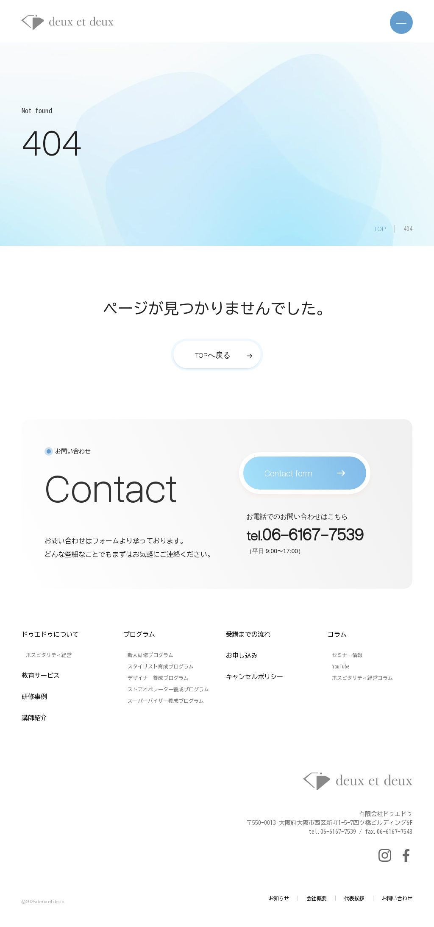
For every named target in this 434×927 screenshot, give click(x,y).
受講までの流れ (248, 634)
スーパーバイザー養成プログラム (166, 700)
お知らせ (279, 898)
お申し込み (242, 655)
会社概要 (316, 898)
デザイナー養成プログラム (158, 677)
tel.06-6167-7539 (332, 832)
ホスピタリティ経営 (49, 654)
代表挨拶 (354, 898)
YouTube (341, 666)
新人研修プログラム (150, 654)
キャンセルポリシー (254, 677)
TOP (380, 228)
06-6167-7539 (313, 537)
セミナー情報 (347, 654)
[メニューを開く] (401, 22)
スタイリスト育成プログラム (161, 666)
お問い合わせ (397, 898)
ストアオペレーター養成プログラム (168, 689)
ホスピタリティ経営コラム (362, 677)
